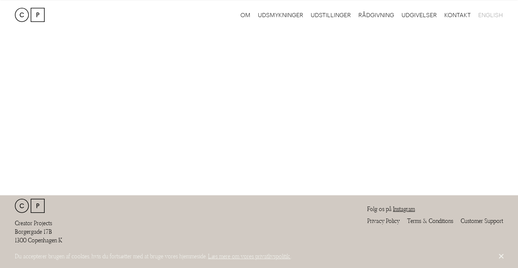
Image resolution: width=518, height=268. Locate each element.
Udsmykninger (280, 15)
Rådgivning (376, 15)
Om (245, 15)
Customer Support (482, 221)
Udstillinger (331, 15)
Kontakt (457, 15)
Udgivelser (419, 15)
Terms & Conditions (430, 221)
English (490, 15)
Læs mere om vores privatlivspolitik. (249, 256)
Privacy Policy (383, 221)
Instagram (404, 209)
